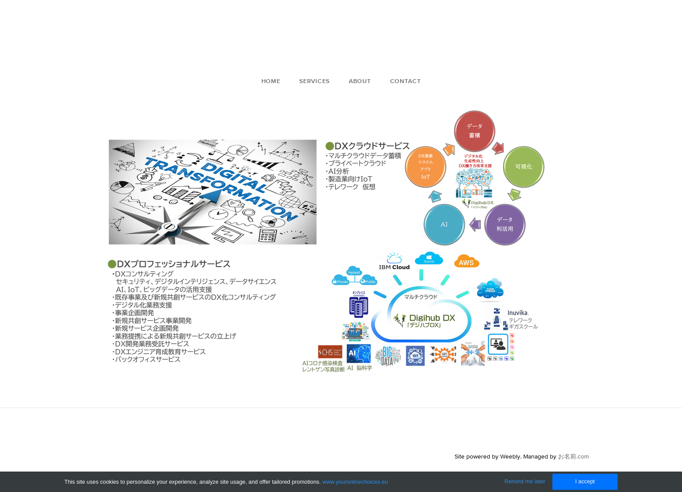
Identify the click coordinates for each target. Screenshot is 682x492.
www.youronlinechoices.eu (355, 482)
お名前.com (573, 456)
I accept (585, 481)
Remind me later (525, 481)
